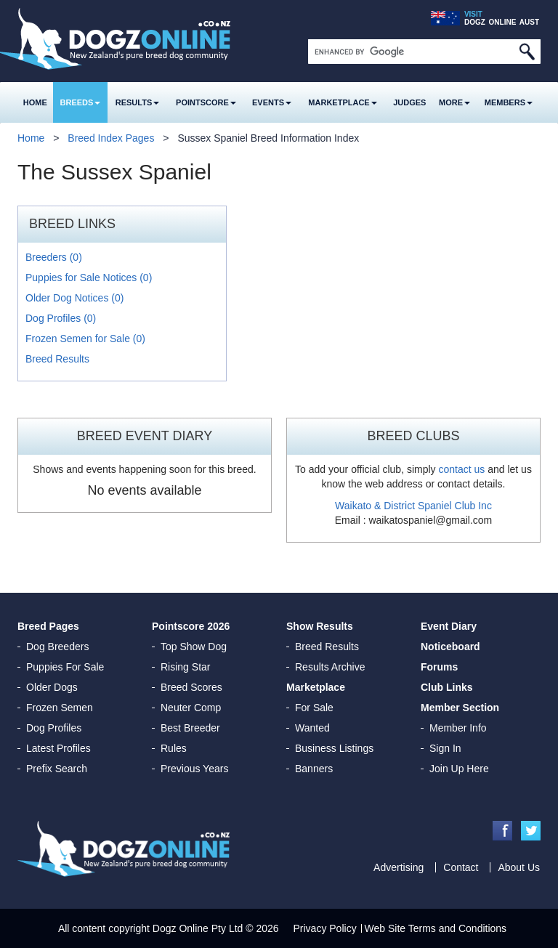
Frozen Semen (59, 707)
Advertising (398, 867)
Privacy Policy (325, 928)
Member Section (460, 707)
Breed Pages (48, 626)
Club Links (447, 687)
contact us (461, 469)
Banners (314, 768)
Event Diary (449, 626)
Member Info (458, 728)
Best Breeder (190, 728)
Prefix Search (56, 768)
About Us (519, 867)
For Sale (314, 707)
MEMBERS (509, 102)
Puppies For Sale (65, 667)
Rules (174, 748)
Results (138, 102)
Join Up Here (459, 768)
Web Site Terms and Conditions (436, 928)
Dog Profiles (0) (60, 318)
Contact (460, 867)
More (454, 102)
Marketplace (342, 102)
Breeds (80, 102)
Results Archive (330, 667)
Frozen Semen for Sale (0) (85, 338)
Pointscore (206, 102)
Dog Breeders (57, 646)
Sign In (445, 748)
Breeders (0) (53, 257)
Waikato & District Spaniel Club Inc (413, 505)
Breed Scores (191, 687)
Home (35, 102)
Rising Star (185, 667)
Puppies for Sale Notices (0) (88, 277)
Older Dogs (52, 687)
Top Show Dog (194, 646)
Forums (439, 667)
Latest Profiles (58, 748)
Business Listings (334, 748)
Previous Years (194, 768)
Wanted (312, 728)
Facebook (502, 830)
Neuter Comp (191, 707)
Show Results (319, 626)
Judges (409, 102)
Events (271, 102)
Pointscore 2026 (191, 626)
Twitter (531, 830)
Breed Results (57, 359)
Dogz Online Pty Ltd (198, 928)
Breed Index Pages (111, 138)
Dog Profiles (53, 728)
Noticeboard (450, 646)
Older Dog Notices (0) (74, 298)
